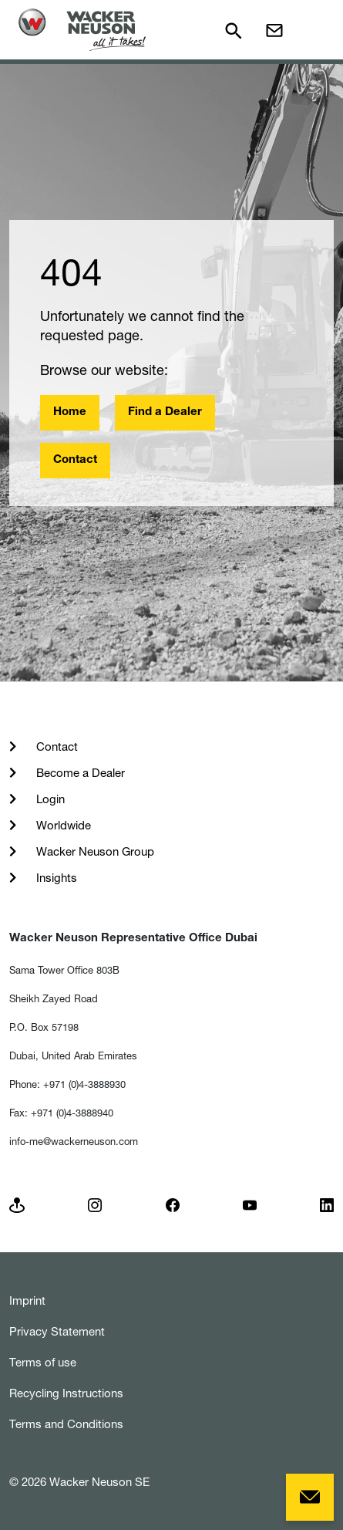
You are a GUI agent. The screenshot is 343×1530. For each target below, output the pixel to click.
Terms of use (42, 1362)
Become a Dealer (79, 772)
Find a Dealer (165, 412)
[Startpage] (82, 29)
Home (69, 412)
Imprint (27, 1300)
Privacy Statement (57, 1331)
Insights (55, 877)
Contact (75, 460)
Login (49, 799)
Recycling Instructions (66, 1393)
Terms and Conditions (66, 1424)
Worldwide (62, 825)
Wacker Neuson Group (93, 851)
